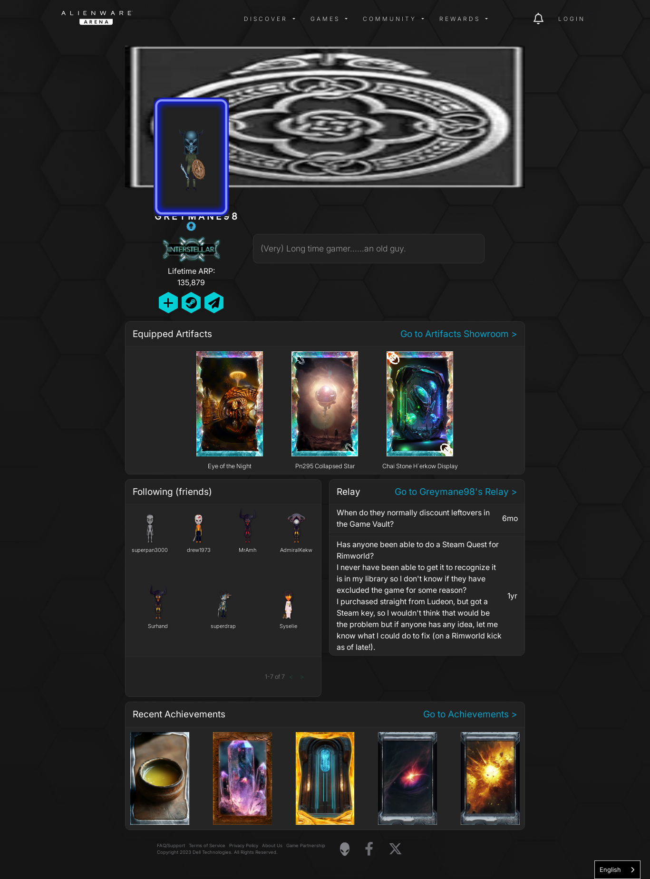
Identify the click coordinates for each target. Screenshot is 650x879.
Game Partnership (305, 845)
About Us (272, 845)
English (610, 869)
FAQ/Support (171, 845)
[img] (213, 19)
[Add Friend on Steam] (191, 302)
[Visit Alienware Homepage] (344, 849)
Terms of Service (207, 845)
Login (571, 18)
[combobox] (617, 869)
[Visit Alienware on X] (395, 849)
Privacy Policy (243, 845)
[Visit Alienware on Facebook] (369, 849)
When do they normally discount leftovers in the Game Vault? (413, 518)
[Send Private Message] (213, 302)
